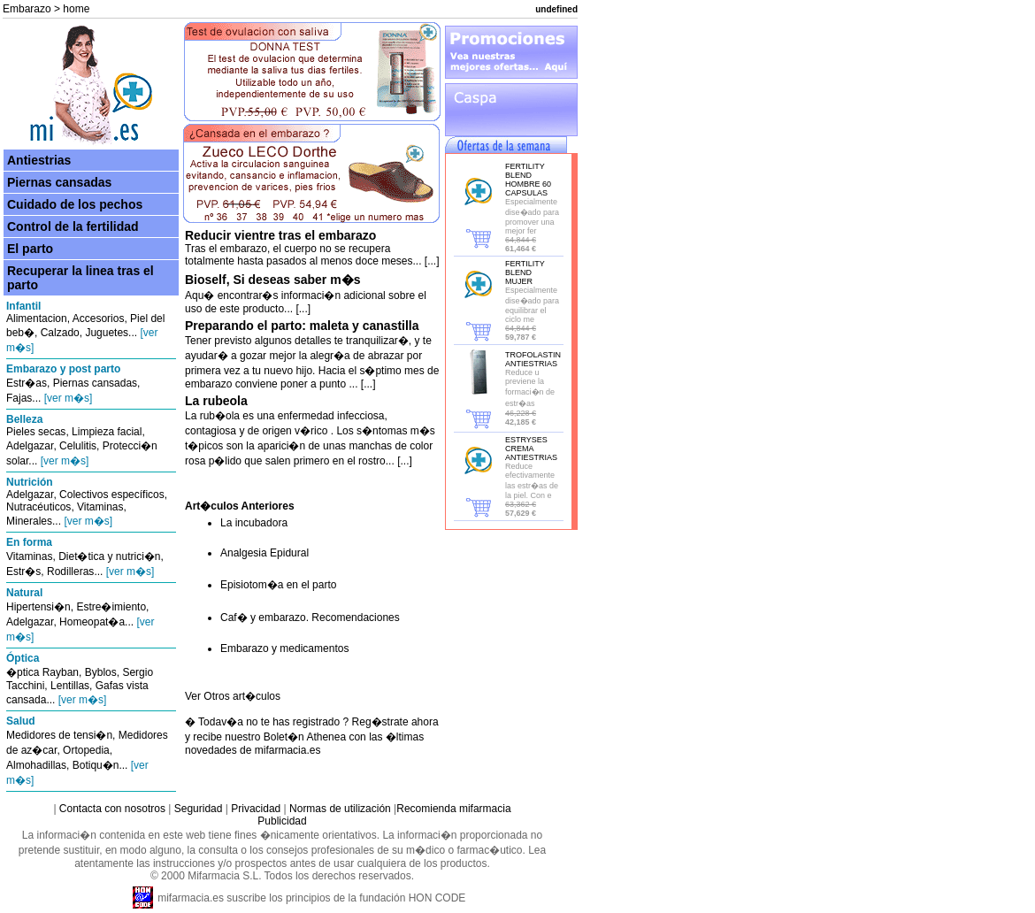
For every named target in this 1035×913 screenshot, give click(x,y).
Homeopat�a (92, 622)
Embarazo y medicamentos (284, 648)
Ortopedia (86, 750)
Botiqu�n (96, 765)
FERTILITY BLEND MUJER (525, 272)
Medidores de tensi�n (59, 735)
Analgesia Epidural (264, 553)
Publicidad (281, 821)
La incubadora (254, 523)
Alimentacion (36, 318)
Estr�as (26, 383)
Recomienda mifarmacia (453, 808)
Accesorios (99, 318)
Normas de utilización (339, 808)
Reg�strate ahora (395, 722)
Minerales (29, 521)
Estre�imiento (111, 607)
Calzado (60, 332)
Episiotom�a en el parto (278, 585)
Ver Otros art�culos (232, 696)
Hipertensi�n (38, 607)
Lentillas (69, 685)
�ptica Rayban (42, 672)
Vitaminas (100, 507)
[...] (431, 261)
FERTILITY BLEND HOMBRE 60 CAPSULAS (528, 179)
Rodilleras (70, 571)
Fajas (19, 398)
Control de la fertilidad (73, 226)
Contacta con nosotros (112, 808)
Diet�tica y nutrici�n (109, 556)
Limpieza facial (107, 432)
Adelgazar (29, 446)
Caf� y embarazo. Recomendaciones (310, 617)
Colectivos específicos (112, 494)
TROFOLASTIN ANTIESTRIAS (533, 359)
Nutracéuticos (38, 507)
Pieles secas (35, 432)
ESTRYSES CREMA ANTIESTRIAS (531, 448)
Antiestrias (39, 160)
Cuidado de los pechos (74, 204)
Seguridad (198, 808)
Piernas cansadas (59, 182)
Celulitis (77, 446)
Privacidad (255, 808)
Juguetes (106, 332)
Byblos (101, 672)
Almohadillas (36, 765)
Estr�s (23, 571)
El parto (30, 249)
